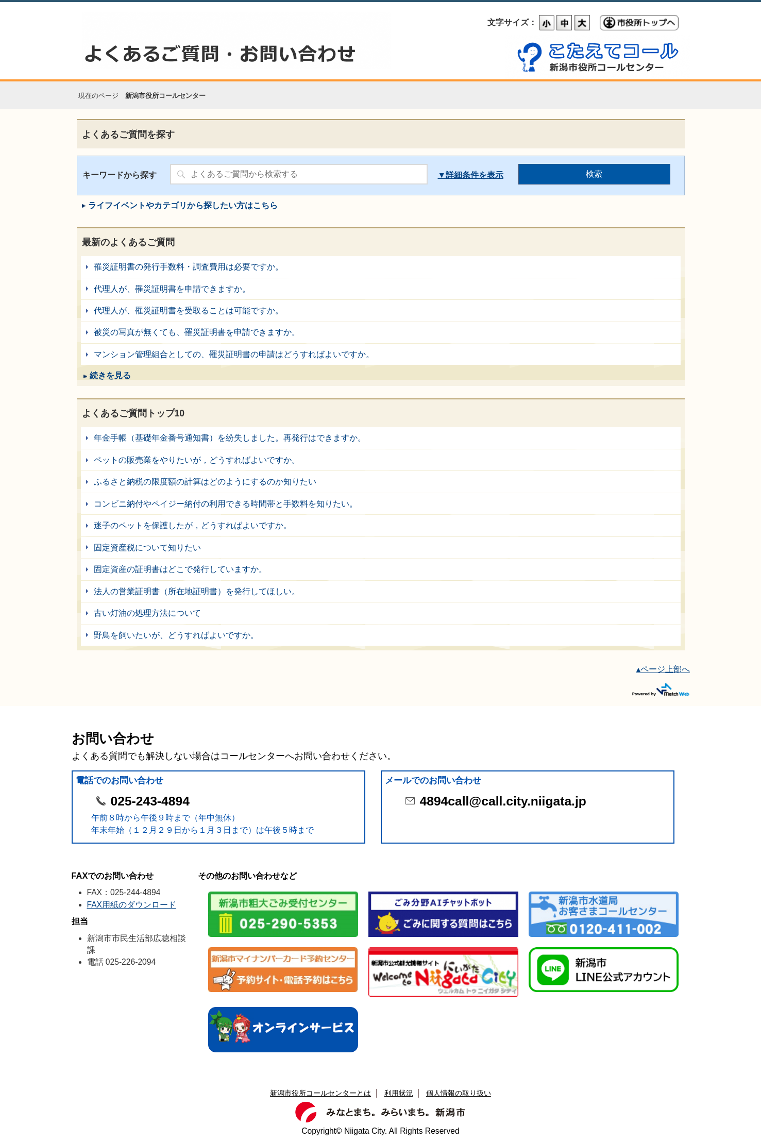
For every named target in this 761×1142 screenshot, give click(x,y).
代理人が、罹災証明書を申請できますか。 (381, 288)
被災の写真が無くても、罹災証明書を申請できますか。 (381, 332)
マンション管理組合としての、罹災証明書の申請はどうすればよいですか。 (381, 354)
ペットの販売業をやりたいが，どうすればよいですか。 (381, 460)
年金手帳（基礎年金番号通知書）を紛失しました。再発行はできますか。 (381, 437)
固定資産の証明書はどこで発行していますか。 (381, 569)
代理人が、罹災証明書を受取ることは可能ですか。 (381, 310)
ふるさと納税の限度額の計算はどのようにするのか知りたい (381, 481)
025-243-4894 (150, 801)
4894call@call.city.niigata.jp (503, 801)
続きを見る (110, 375)
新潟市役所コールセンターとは (320, 1093)
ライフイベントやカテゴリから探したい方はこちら (183, 205)
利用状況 (398, 1093)
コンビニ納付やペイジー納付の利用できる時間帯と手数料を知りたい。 (381, 503)
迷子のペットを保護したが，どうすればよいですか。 (381, 525)
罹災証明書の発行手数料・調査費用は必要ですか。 (381, 266)
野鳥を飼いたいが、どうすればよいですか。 (381, 635)
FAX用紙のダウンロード (132, 904)
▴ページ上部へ (663, 669)
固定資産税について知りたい (381, 547)
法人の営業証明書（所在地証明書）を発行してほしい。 (381, 591)
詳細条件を (466, 175)
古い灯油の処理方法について (381, 613)
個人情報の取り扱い (458, 1093)
